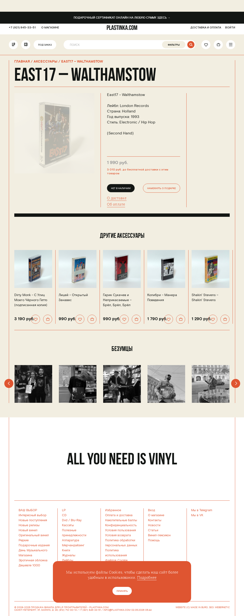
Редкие (24, 540)
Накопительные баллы (121, 520)
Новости (154, 525)
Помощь (154, 540)
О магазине (156, 515)
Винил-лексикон (159, 535)
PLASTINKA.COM (99, 607)
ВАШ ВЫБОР (28, 510)
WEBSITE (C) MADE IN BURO (192, 607)
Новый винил (28, 530)
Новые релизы (29, 525)
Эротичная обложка (33, 560)
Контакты (154, 520)
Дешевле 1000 (29, 565)
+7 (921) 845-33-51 (22, 30)
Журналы (68, 555)
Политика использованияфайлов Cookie (116, 555)
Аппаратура (70, 540)
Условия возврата (118, 535)
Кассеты (68, 525)
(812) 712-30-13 (68, 610)
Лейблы (67, 560)
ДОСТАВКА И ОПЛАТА (205, 30)
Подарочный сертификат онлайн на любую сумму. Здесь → (122, 18)
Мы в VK (197, 515)
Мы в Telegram (201, 510)
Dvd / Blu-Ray (71, 520)
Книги (66, 550)
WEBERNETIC (222, 607)
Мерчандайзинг (73, 545)
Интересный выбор (32, 515)
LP (13, 46)
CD (26, 46)
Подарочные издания (34, 545)
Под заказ (45, 47)
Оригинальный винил (34, 535)
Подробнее (147, 577)
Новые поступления (33, 520)
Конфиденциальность (121, 525)
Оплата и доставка (118, 515)
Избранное (113, 510)
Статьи (153, 530)
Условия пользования (120, 530)
